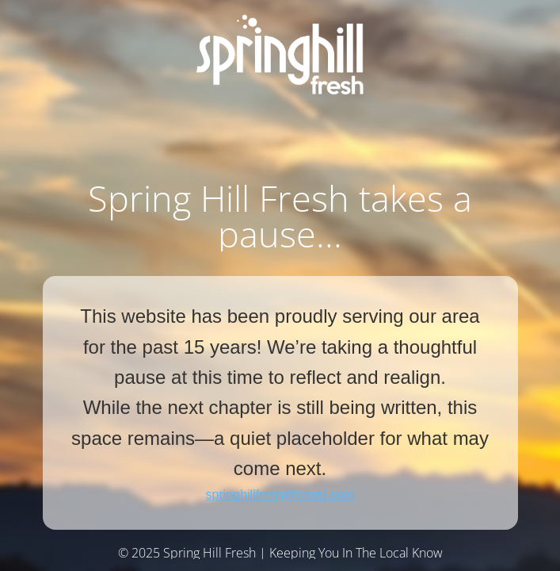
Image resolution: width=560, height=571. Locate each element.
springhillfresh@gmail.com (280, 494)
